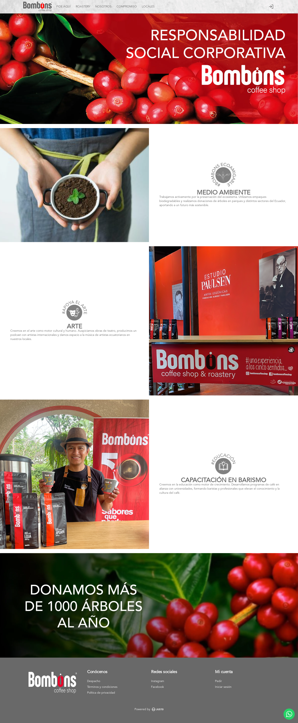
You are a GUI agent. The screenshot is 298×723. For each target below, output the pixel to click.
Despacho (93, 681)
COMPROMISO (127, 6)
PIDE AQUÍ (63, 6)
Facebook (157, 687)
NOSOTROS (103, 6)
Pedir (218, 681)
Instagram (157, 681)
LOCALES (148, 6)
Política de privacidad (101, 692)
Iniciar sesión (223, 687)
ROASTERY (83, 6)
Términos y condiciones (102, 687)
